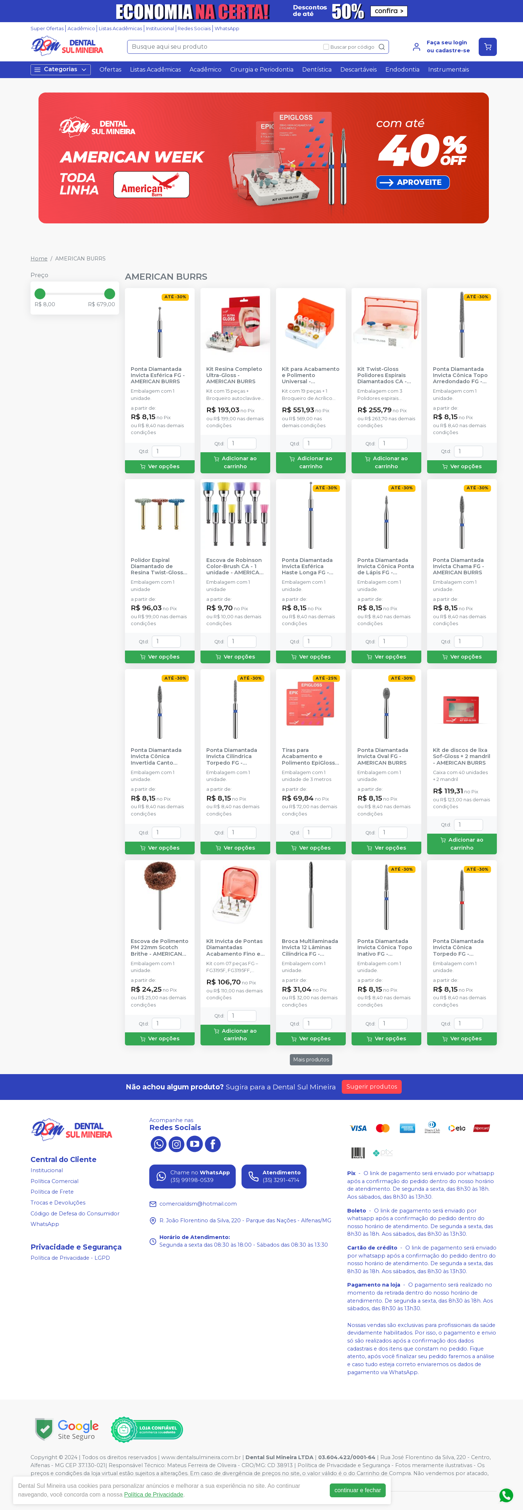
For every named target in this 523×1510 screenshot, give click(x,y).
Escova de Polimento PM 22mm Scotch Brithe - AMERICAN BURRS (159, 947)
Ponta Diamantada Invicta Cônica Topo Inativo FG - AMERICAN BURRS (384, 947)
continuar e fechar (358, 1490)
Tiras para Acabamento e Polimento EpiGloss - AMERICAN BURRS (310, 756)
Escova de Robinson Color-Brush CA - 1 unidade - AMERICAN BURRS (234, 566)
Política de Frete (52, 1192)
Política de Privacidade (153, 1494)
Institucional (160, 28)
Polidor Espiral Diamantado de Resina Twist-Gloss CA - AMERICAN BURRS (157, 566)
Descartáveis (358, 69)
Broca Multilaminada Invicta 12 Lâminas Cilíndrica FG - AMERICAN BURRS (310, 947)
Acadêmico (81, 28)
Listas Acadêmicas (120, 28)
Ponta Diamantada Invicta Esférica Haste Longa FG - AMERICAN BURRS (307, 566)
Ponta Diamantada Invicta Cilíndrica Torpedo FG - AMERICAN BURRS (231, 756)
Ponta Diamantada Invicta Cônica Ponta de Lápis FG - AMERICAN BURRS (385, 566)
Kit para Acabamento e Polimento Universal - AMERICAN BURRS (311, 375)
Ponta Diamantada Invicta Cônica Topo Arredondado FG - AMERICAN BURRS (460, 375)
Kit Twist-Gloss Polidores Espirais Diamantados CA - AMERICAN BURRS (382, 375)
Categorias (61, 69)
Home (39, 258)
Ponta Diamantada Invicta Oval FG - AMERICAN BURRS (382, 756)
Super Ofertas (47, 28)
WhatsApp (227, 28)
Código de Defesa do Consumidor (75, 1213)
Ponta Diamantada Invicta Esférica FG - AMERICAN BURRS (158, 375)
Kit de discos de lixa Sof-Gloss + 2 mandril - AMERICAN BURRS (461, 756)
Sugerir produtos (371, 1086)
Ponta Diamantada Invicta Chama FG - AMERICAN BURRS (458, 566)
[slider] (40, 293)
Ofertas (110, 69)
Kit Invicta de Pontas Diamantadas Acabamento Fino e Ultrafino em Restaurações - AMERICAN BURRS (234, 947)
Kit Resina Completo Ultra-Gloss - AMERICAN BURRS (234, 375)
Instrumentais (448, 69)
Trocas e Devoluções (58, 1202)
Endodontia (402, 69)
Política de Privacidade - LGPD (70, 1258)
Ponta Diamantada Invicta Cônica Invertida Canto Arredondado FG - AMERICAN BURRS (156, 756)
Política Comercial (54, 1181)
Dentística (317, 69)
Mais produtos (311, 1059)
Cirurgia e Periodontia (261, 69)
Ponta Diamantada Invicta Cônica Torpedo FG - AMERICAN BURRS (458, 947)
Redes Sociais (194, 28)
